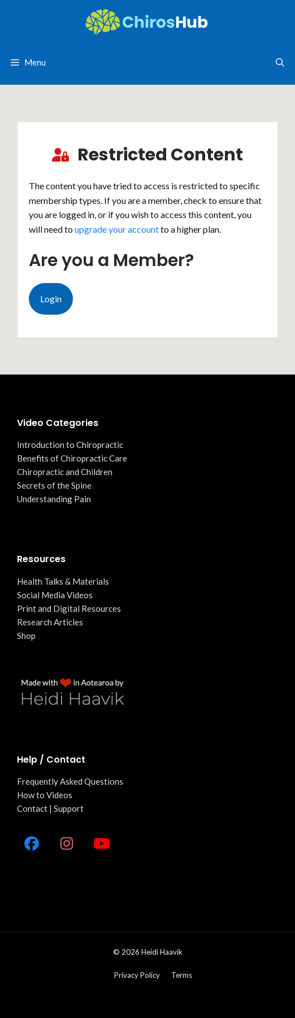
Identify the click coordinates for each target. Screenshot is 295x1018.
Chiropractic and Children (64, 472)
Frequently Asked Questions (70, 781)
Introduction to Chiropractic (70, 445)
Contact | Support (50, 808)
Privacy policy (137, 975)
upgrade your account (117, 229)
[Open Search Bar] (280, 62)
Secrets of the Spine (54, 485)
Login (51, 298)
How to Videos (44, 795)
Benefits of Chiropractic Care (72, 458)
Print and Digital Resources (69, 608)
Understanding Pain (54, 499)
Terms (181, 975)
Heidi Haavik (162, 951)
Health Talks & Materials (63, 581)
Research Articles (50, 622)
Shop (26, 635)
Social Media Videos (55, 595)
